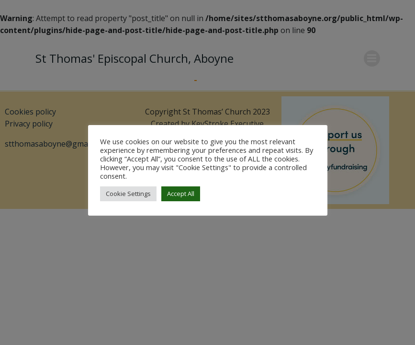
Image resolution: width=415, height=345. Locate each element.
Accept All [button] (180, 193)
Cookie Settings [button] (128, 193)
